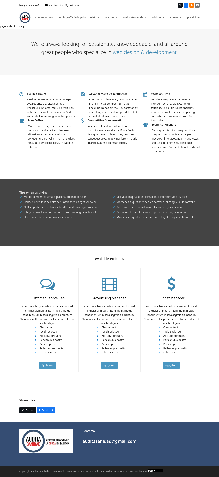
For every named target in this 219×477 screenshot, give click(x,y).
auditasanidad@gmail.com (64, 5)
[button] (27, 410)
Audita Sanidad (39, 471)
